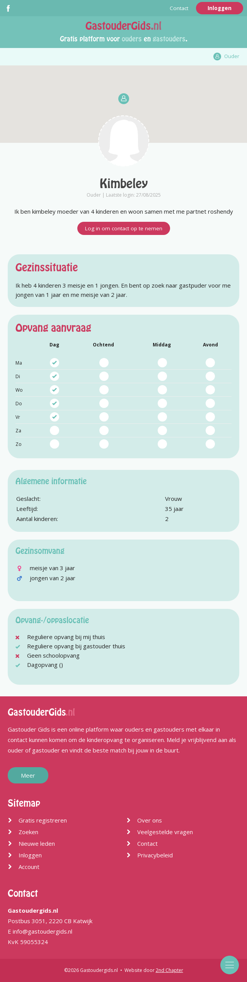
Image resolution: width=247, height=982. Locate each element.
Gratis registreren (43, 820)
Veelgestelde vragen (165, 832)
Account (29, 867)
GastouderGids (123, 26)
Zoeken (28, 832)
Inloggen (220, 8)
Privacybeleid (155, 855)
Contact (179, 8)
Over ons (149, 820)
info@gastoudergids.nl (42, 931)
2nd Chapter (169, 970)
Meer (28, 775)
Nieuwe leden (37, 843)
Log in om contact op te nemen (123, 228)
